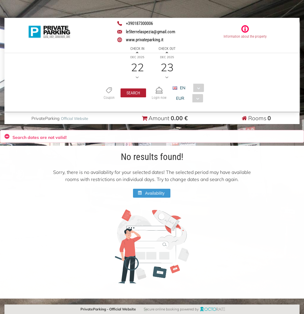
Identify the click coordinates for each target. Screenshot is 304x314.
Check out (167, 48)
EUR (180, 98)
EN (182, 88)
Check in (137, 48)
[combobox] (190, 88)
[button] (133, 92)
